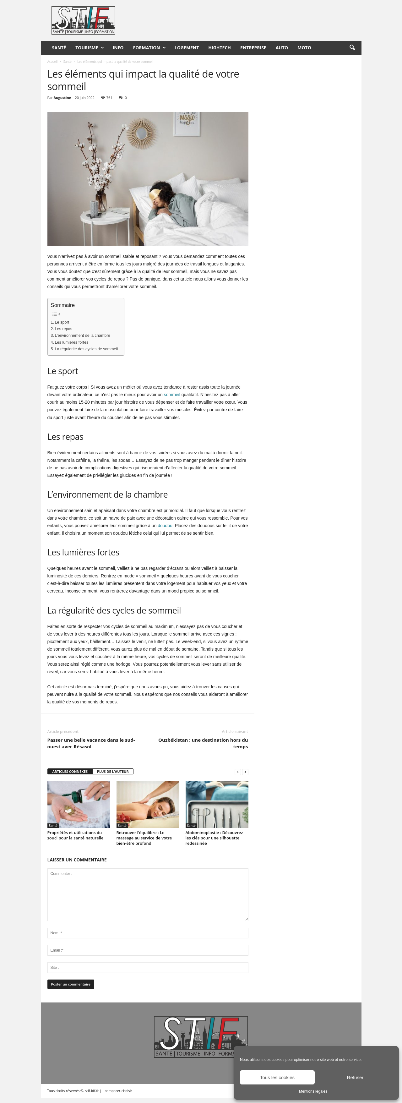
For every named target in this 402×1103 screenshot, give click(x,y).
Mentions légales (313, 1091)
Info (118, 48)
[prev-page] (238, 771)
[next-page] (245, 771)
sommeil (172, 394)
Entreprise (253, 48)
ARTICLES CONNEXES (70, 771)
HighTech (219, 48)
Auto (282, 48)
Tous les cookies (277, 1077)
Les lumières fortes (72, 342)
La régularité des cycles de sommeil (86, 349)
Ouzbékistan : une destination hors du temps (203, 743)
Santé (59, 48)
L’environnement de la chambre (82, 335)
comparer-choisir (118, 1090)
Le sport (62, 322)
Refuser (355, 1077)
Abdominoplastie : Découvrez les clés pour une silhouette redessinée (214, 838)
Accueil (52, 61)
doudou (165, 525)
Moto (304, 48)
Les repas (63, 329)
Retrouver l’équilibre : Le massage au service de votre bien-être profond (144, 838)
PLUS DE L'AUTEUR (113, 771)
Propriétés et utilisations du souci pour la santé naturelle (75, 835)
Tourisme (89, 48)
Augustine (62, 97)
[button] (352, 48)
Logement (187, 48)
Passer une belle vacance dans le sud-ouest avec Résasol (91, 743)
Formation (149, 48)
